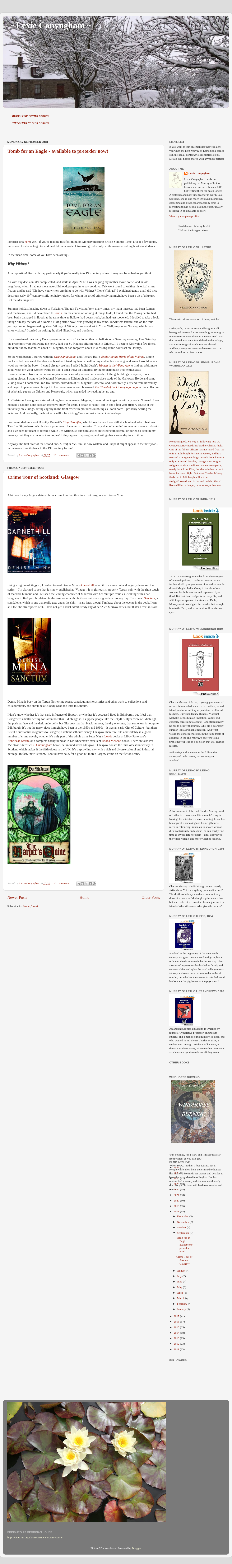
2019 (177, 1206)
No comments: (62, 455)
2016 (177, 1321)
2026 (177, 1167)
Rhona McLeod (111, 740)
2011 (177, 1349)
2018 (177, 1211)
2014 (177, 1332)
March (181, 1298)
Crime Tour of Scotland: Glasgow (43, 477)
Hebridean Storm (18, 740)
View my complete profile (184, 216)
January (181, 1309)
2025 (177, 1172)
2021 (177, 1194)
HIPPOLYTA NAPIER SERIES (30, 123)
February (182, 1303)
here (27, 241)
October (182, 1227)
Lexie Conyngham (199, 173)
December (183, 1216)
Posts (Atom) (30, 906)
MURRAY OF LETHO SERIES (29, 116)
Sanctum (149, 598)
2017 (177, 1316)
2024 (177, 1178)
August (181, 1270)
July (179, 1276)
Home (84, 897)
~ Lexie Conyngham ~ (50, 25)
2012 (177, 1343)
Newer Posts (17, 897)
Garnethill (87, 585)
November (183, 1222)
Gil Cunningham (42, 745)
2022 (177, 1189)
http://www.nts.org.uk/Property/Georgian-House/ (34, 1537)
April (180, 1292)
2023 (177, 1184)
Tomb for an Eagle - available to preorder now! (58, 151)
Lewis (108, 736)
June (180, 1281)
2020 (177, 1200)
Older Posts (150, 897)
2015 (177, 1327)
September (183, 1232)
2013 (177, 1338)
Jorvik (58, 313)
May (180, 1287)
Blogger (136, 1548)
